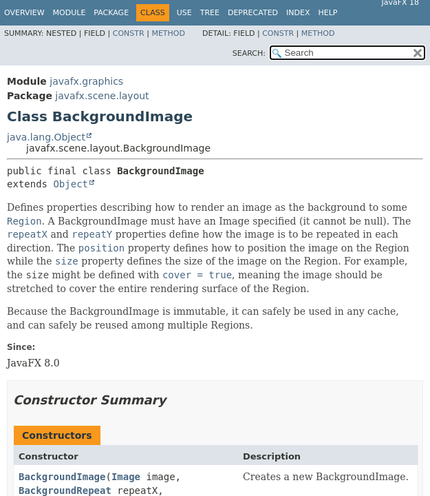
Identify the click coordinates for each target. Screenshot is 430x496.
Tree (209, 12)
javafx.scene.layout (102, 95)
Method (168, 33)
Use (184, 12)
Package (111, 12)
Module (69, 12)
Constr (128, 33)
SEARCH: (249, 53)
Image (125, 476)
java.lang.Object (46, 137)
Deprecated (253, 12)
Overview (24, 12)
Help (328, 12)
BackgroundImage (62, 476)
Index (298, 12)
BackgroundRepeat (65, 490)
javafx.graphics (86, 81)
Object (70, 183)
